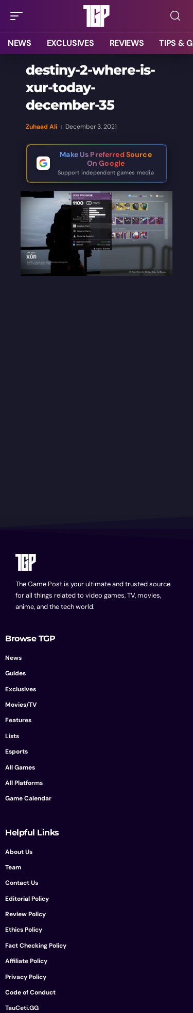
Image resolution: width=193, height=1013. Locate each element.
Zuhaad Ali (41, 127)
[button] (19, 16)
